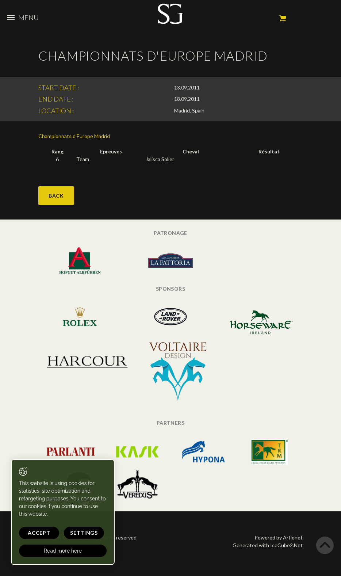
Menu (23, 18)
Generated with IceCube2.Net (268, 545)
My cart (282, 18)
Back (56, 195)
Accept (39, 533)
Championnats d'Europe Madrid (74, 136)
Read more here (63, 551)
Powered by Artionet (278, 537)
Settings (84, 533)
